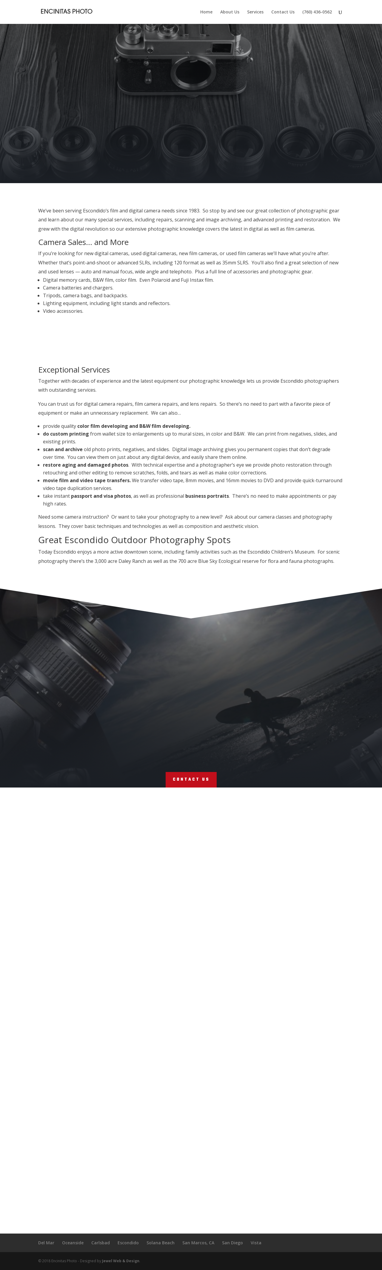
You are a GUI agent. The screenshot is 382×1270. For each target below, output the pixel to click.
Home (206, 12)
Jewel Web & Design (120, 1260)
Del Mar (46, 1243)
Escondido (128, 1243)
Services (255, 12)
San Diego (232, 1243)
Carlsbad (100, 1243)
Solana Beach (161, 1243)
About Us (229, 12)
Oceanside (73, 1243)
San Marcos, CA (198, 1243)
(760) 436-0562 (317, 12)
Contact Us (283, 12)
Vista (256, 1243)
